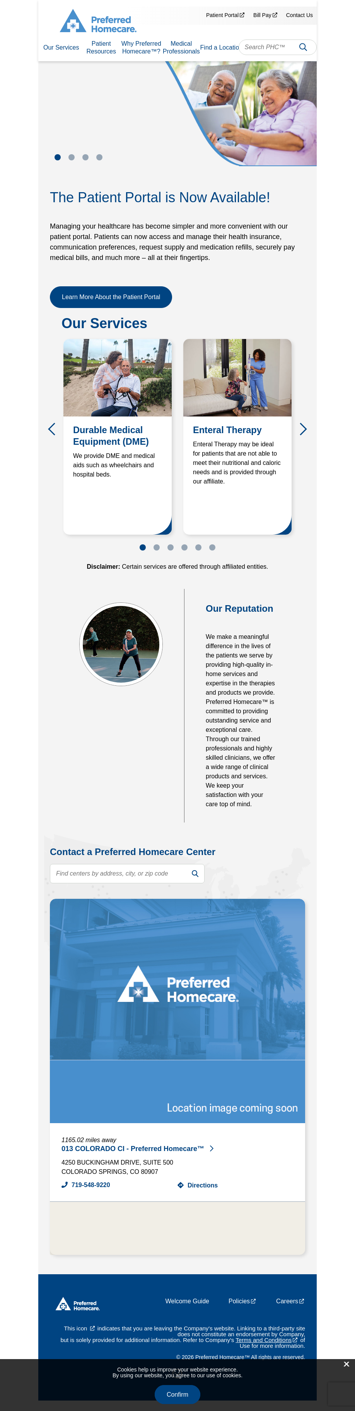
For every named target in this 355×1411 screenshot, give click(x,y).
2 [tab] (71, 157)
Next (300, 429)
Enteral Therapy (228, 430)
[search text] (127, 873)
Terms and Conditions (264, 1350)
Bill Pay (262, 15)
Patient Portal (222, 15)
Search (303, 49)
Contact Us (299, 15)
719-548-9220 (91, 1185)
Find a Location (221, 47)
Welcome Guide (187, 1311)
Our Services (61, 47)
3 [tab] (85, 157)
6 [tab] (212, 547)
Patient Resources (101, 47)
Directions (203, 1185)
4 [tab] (99, 157)
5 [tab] (198, 547)
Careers (287, 1311)
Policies (239, 1311)
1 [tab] (58, 157)
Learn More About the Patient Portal (111, 297)
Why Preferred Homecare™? (141, 47)
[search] (195, 873)
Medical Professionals (181, 47)
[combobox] (278, 47)
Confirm (177, 1394)
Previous (54, 429)
